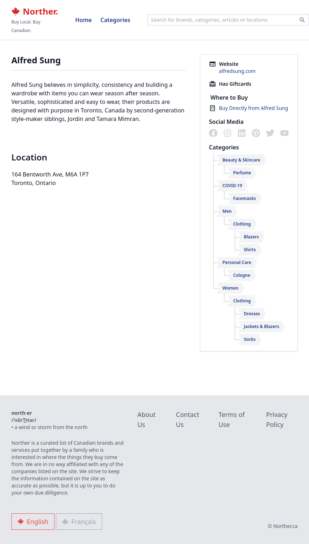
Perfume (242, 173)
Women (230, 288)
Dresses (252, 314)
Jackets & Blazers (261, 326)
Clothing (242, 224)
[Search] (302, 20)
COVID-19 (232, 186)
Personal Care (236, 262)
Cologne (241, 275)
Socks (250, 339)
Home (83, 20)
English (32, 521)
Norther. (34, 11)
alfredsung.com (237, 71)
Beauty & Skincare (241, 160)
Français (79, 521)
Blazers (251, 237)
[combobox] (228, 20)
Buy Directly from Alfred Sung (253, 108)
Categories (115, 20)
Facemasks (244, 198)
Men (227, 211)
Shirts (250, 250)
